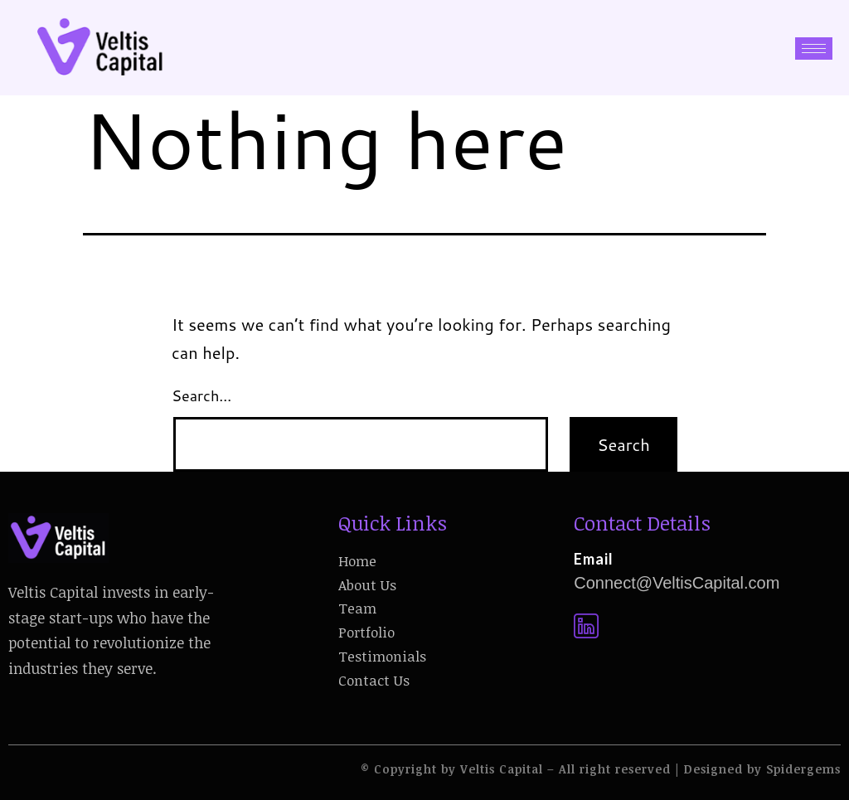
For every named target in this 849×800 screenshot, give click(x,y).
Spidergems (803, 769)
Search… (201, 395)
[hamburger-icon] (813, 48)
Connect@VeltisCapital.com (676, 583)
